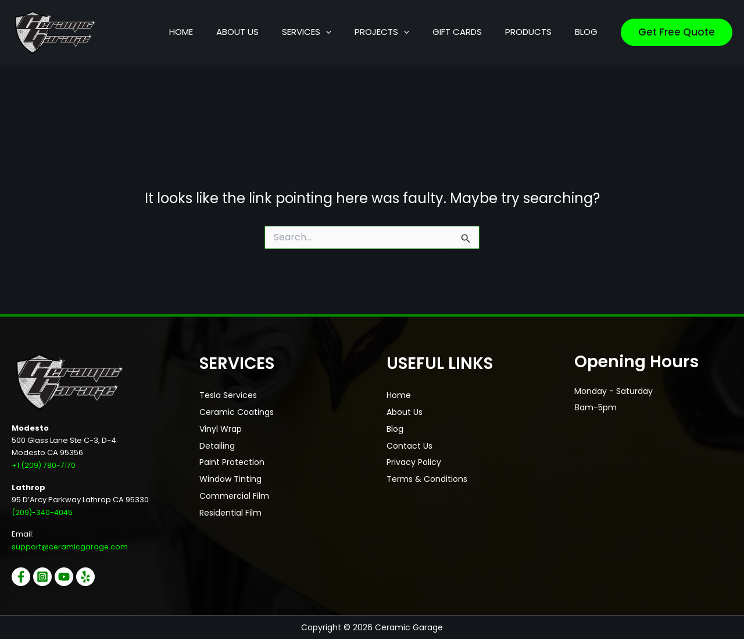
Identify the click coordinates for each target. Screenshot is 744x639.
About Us (405, 411)
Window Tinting (230, 476)
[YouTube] (69, 576)
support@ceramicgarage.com (70, 546)
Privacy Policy (414, 460)
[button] (378, 32)
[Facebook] (21, 576)
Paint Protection (231, 460)
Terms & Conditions (427, 476)
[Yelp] (94, 576)
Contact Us (409, 444)
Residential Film (230, 509)
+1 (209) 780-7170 (44, 465)
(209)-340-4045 (43, 511)
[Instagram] (45, 576)
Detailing (217, 444)
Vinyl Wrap (220, 428)
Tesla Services (228, 395)
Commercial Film (234, 493)
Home (399, 395)
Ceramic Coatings (236, 411)
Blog (395, 428)
